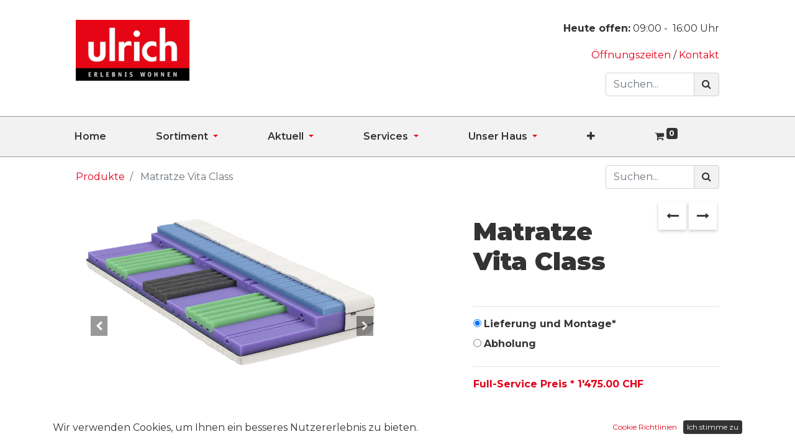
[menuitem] (115, 136)
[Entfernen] (485, 423)
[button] (616, 136)
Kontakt (699, 55)
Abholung (510, 344)
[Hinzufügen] (539, 423)
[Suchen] (706, 84)
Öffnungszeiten (632, 55)
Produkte (100, 177)
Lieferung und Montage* (550, 324)
